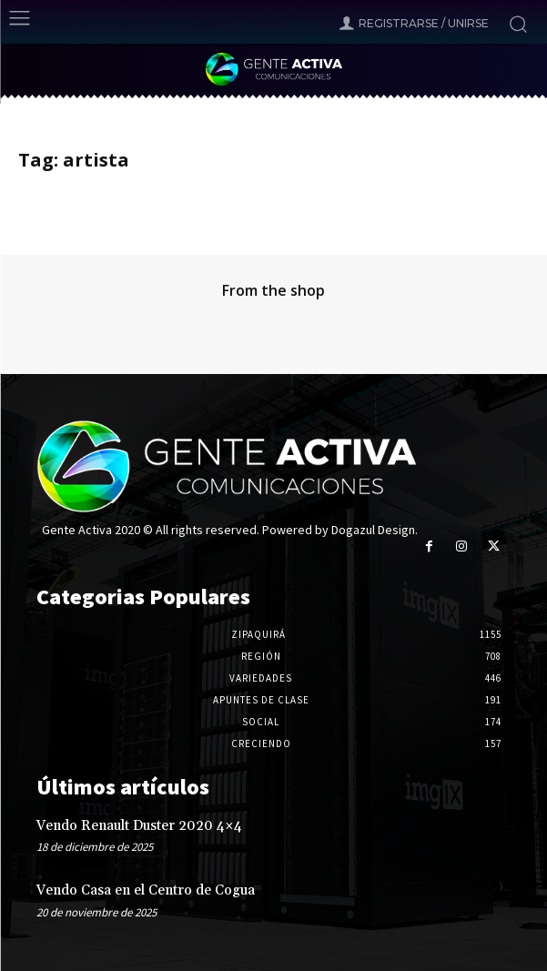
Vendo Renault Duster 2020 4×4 (139, 825)
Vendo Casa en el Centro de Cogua (145, 890)
